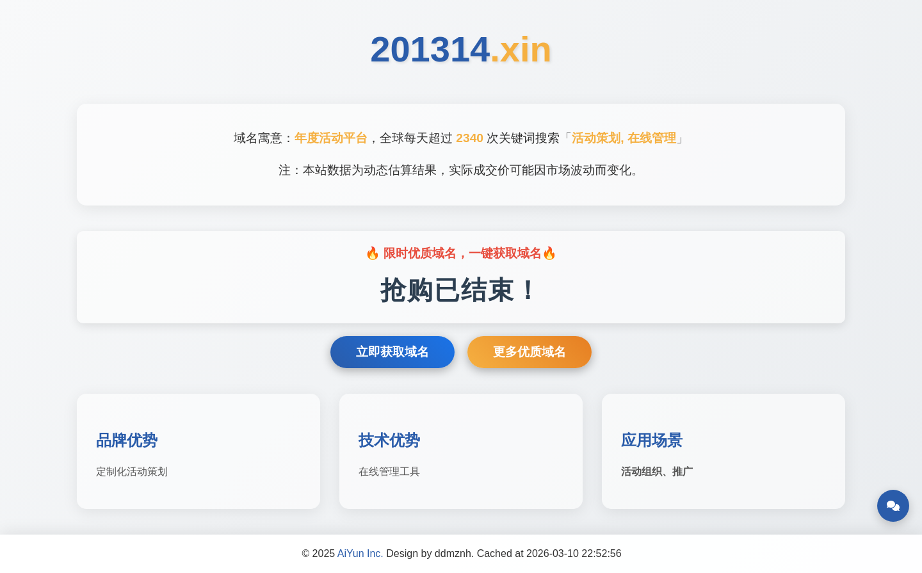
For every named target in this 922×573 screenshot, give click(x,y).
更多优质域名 (529, 352)
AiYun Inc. (360, 553)
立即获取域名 (392, 352)
